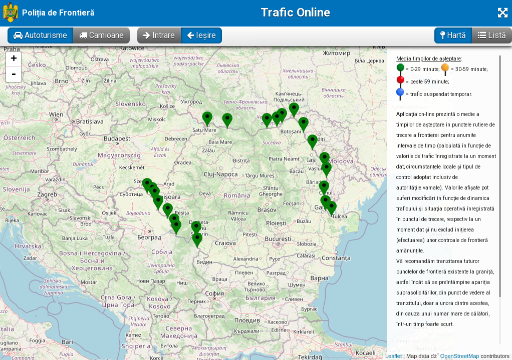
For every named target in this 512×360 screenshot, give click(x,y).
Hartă (453, 35)
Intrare (159, 35)
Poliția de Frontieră (58, 13)
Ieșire (201, 35)
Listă (492, 35)
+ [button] (14, 59)
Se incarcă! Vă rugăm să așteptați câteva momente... (254, 203)
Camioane (101, 35)
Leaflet (393, 356)
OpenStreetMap (459, 356)
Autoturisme (40, 35)
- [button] (13, 74)
